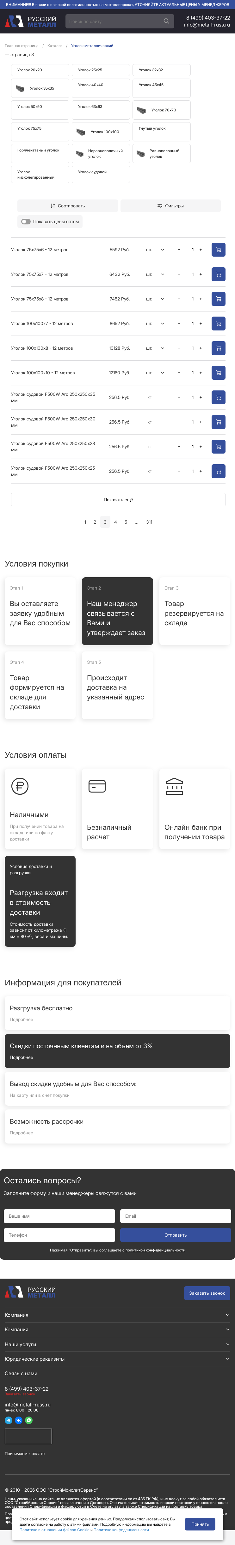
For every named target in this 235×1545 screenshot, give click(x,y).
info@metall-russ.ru (207, 24)
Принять (200, 1524)
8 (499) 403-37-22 (208, 18)
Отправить (175, 1235)
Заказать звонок (207, 1293)
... (137, 522)
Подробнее (21, 1019)
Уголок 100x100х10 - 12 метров (43, 372)
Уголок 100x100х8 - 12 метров (42, 348)
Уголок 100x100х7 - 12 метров (42, 323)
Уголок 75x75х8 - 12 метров (40, 298)
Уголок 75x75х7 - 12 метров (40, 274)
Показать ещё (118, 499)
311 (149, 522)
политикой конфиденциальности (155, 1250)
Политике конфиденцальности (121, 1529)
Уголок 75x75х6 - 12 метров (40, 249)
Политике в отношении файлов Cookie (55, 1529)
